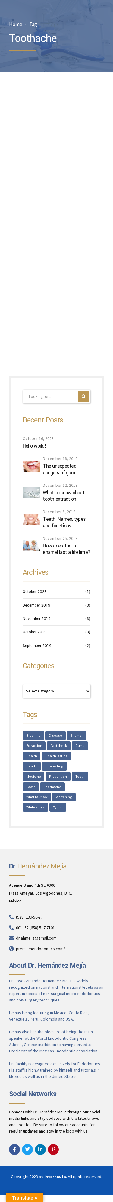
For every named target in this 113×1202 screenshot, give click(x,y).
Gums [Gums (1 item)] (80, 746)
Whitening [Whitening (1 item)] (34, 799)
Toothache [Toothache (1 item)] (34, 789)
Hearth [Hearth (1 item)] (79, 757)
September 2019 (37, 645)
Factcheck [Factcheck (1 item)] (59, 746)
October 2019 (35, 632)
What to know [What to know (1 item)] (62, 789)
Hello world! (34, 446)
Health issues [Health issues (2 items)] (56, 757)
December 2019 (36, 605)
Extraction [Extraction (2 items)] (34, 746)
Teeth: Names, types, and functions (64, 522)
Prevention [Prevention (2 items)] (34, 778)
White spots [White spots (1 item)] (60, 799)
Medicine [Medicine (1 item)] (59, 768)
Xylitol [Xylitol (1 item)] (31, 810)
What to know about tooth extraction (63, 496)
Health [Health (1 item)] (31, 757)
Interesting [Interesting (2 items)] (34, 768)
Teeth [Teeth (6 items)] (56, 778)
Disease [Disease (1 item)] (55, 736)
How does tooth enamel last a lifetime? (66, 549)
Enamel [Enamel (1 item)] (75, 736)
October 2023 (34, 592)
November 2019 (37, 619)
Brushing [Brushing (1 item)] (33, 736)
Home (15, 24)
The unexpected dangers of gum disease (59, 469)
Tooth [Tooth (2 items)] (73, 778)
